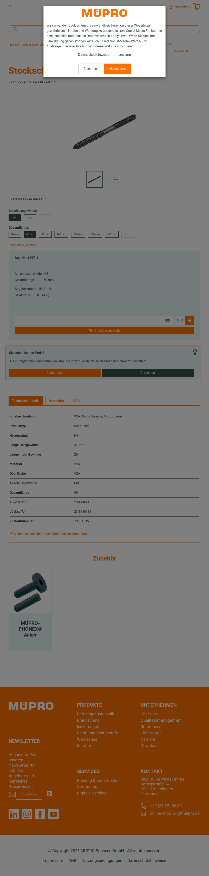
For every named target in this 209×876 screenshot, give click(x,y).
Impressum (123, 55)
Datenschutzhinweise (93, 55)
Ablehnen (90, 69)
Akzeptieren (117, 69)
